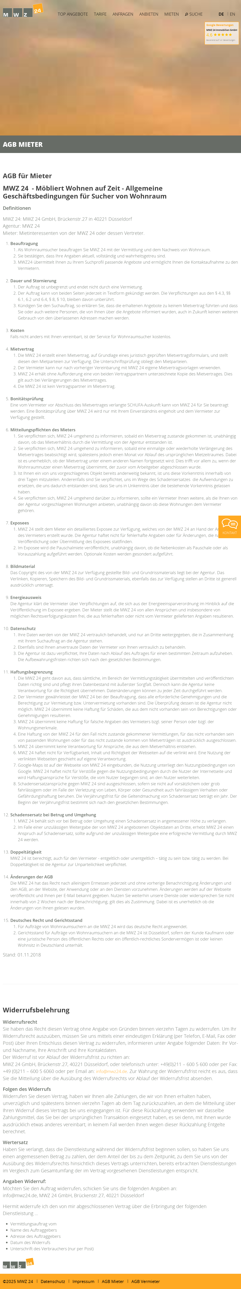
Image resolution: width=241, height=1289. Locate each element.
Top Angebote (74, 14)
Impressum (83, 1281)
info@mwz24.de (113, 1071)
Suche (194, 14)
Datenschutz (53, 1281)
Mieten (172, 14)
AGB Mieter (113, 1281)
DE (221, 14)
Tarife (101, 14)
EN (232, 14)
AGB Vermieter (145, 1281)
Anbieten (149, 14)
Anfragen (123, 14)
